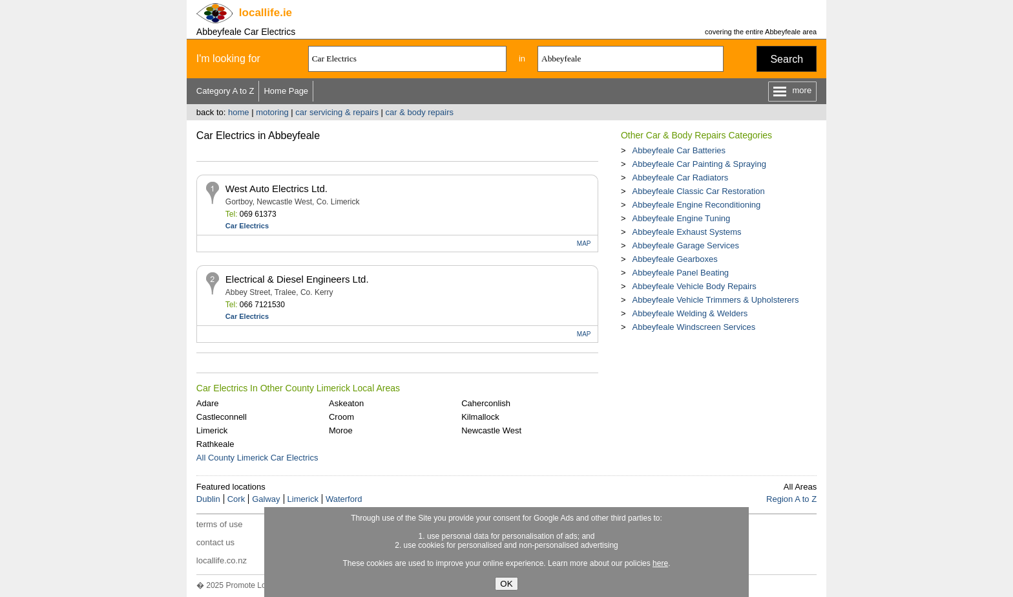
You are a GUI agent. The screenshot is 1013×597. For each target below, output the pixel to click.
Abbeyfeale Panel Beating (680, 272)
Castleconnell (221, 417)
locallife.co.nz (221, 560)
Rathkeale (215, 444)
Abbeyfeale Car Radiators (680, 177)
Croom (341, 417)
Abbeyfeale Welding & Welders (689, 313)
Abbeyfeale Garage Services (685, 245)
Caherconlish (485, 403)
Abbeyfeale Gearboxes (674, 259)
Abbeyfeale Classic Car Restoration (698, 191)
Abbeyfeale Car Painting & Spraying (699, 164)
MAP (584, 243)
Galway (266, 499)
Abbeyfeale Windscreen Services (693, 327)
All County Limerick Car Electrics (257, 457)
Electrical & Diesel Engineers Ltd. (297, 279)
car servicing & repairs (337, 112)
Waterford (344, 499)
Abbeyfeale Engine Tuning (681, 218)
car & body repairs (420, 112)
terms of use (219, 524)
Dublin (208, 499)
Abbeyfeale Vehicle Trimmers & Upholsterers (715, 300)
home (238, 112)
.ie (265, 12)
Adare (207, 403)
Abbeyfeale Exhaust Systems (686, 232)
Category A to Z (225, 91)
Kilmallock (480, 417)
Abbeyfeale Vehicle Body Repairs (694, 286)
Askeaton (346, 403)
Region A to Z (791, 499)
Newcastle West (491, 430)
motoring (272, 112)
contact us (215, 542)
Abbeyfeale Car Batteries (679, 150)
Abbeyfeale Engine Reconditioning (696, 205)
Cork (236, 499)
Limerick (211, 430)
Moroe (341, 430)
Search (786, 59)
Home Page (286, 91)
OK (506, 584)
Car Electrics (247, 226)
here (660, 563)
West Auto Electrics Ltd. (276, 188)
